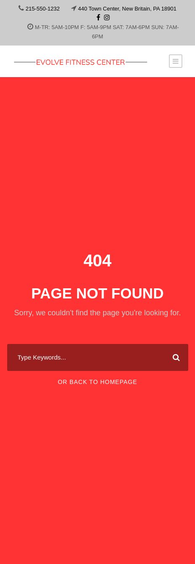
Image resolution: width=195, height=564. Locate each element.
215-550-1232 (43, 8)
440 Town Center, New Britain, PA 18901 (127, 8)
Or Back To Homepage (97, 382)
